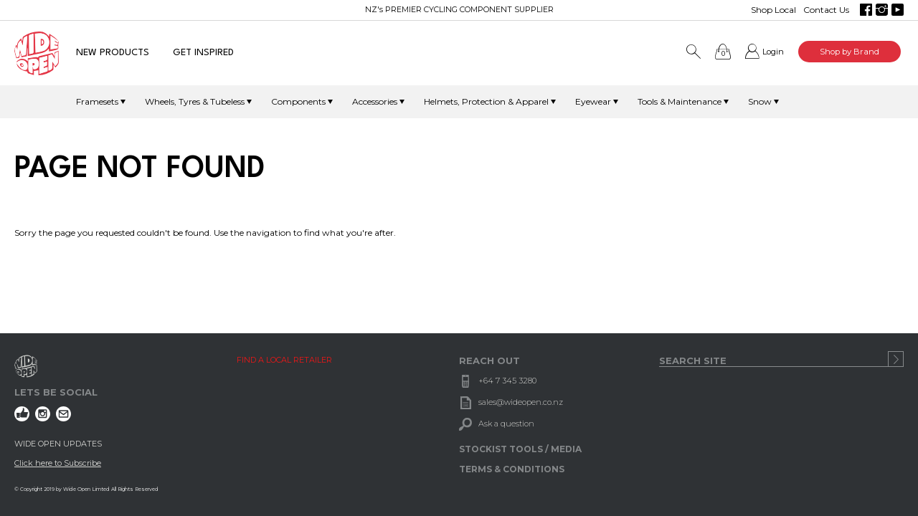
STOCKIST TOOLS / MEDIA (520, 449)
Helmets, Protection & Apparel (486, 101)
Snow (760, 101)
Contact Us (826, 9)
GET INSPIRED (203, 52)
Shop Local (773, 9)
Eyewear (593, 101)
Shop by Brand (849, 52)
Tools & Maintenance (679, 101)
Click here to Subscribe (57, 463)
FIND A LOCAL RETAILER (284, 360)
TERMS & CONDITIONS (511, 469)
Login (773, 52)
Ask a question (506, 424)
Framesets (97, 101)
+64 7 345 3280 (507, 381)
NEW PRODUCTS (112, 52)
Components (298, 101)
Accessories (374, 101)
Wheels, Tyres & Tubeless (195, 101)
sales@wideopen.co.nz (520, 402)
